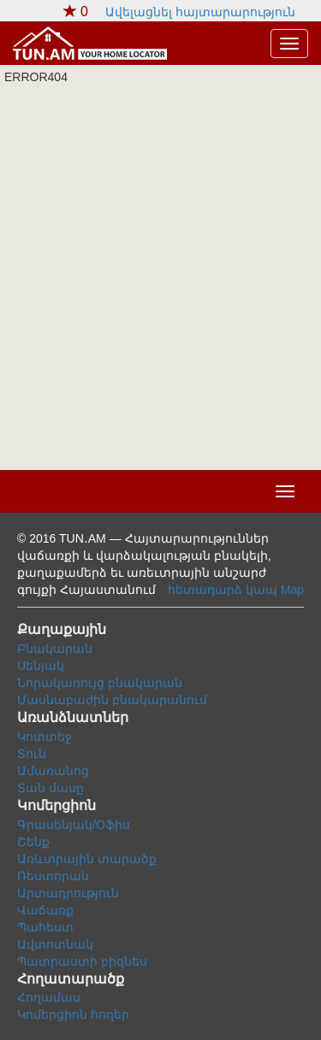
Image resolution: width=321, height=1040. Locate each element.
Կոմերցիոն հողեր (73, 1014)
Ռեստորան (53, 876)
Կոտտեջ (44, 736)
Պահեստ (45, 927)
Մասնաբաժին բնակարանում (112, 700)
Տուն (31, 754)
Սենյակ (40, 666)
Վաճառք (45, 910)
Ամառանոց (53, 771)
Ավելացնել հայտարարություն (200, 12)
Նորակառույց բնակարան (99, 683)
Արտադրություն (68, 893)
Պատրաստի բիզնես (82, 961)
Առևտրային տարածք (87, 859)
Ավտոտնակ (55, 944)
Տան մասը (50, 788)
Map (292, 589)
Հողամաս (48, 997)
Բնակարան (54, 648)
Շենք (33, 842)
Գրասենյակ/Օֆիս (73, 824)
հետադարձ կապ (222, 589)
